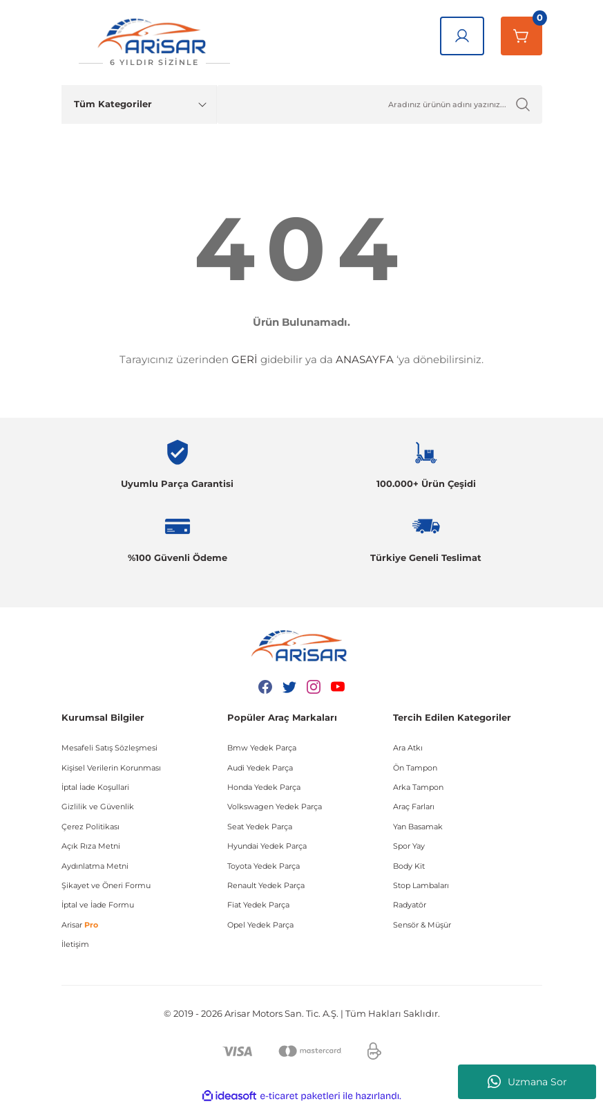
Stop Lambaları (421, 885)
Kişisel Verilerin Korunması (111, 768)
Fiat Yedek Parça (258, 905)
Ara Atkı (408, 748)
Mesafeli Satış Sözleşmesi (109, 748)
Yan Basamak (418, 826)
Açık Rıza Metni (90, 846)
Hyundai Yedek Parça (267, 846)
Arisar (79, 925)
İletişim (75, 944)
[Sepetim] (521, 36)
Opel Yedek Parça (260, 925)
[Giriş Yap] (462, 36)
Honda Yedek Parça (263, 787)
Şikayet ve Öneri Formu (106, 885)
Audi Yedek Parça (260, 768)
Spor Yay (409, 846)
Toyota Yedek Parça (263, 866)
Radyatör (409, 905)
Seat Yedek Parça (259, 826)
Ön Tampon (415, 768)
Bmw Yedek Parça (261, 748)
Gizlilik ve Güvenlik (97, 806)
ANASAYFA (365, 359)
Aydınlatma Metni (94, 866)
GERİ (244, 359)
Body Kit (409, 866)
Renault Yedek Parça (266, 885)
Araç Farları (413, 806)
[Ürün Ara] (379, 104)
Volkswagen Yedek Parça (274, 806)
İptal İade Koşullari (95, 787)
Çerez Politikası (90, 826)
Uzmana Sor (527, 1081)
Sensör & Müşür (422, 925)
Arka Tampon (418, 787)
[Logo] (154, 42)
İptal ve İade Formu (97, 905)
